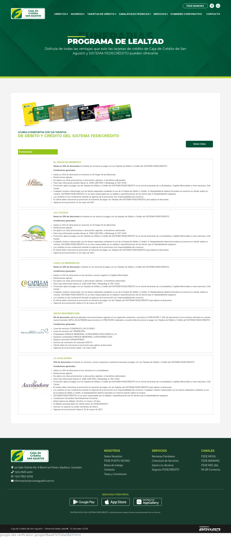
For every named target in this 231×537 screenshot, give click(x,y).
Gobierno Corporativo (186, 14)
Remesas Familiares (163, 457)
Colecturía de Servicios (165, 462)
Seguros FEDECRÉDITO (165, 471)
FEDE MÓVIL (208, 457)
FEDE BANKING (195, 6)
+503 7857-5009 (22, 477)
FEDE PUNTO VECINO (117, 462)
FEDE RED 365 (209, 466)
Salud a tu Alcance (163, 466)
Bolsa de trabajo (113, 466)
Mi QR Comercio (210, 471)
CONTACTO (213, 14)
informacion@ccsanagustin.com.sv (32, 482)
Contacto (109, 471)
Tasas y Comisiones (115, 475)
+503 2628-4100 (22, 473)
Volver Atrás (199, 144)
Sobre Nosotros (113, 457)
